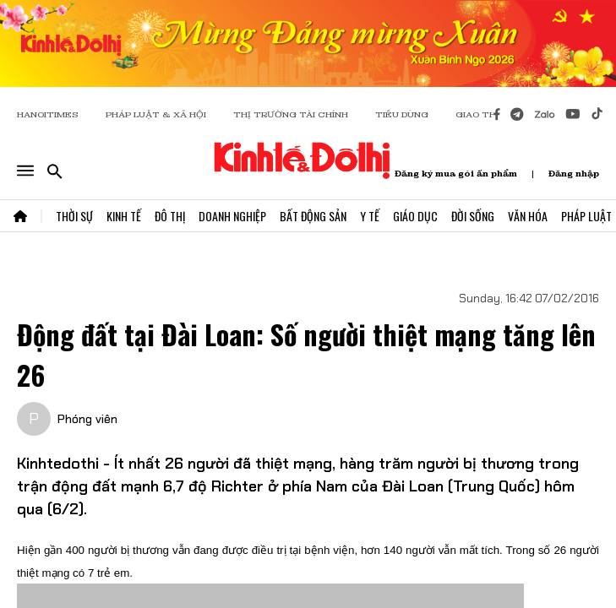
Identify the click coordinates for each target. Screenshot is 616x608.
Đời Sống (472, 216)
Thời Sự (74, 216)
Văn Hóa (528, 216)
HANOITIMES (48, 114)
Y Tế (369, 216)
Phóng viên (87, 418)
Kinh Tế (123, 216)
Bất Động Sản (313, 216)
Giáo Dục (415, 216)
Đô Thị (170, 216)
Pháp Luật (586, 216)
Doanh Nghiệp (232, 216)
